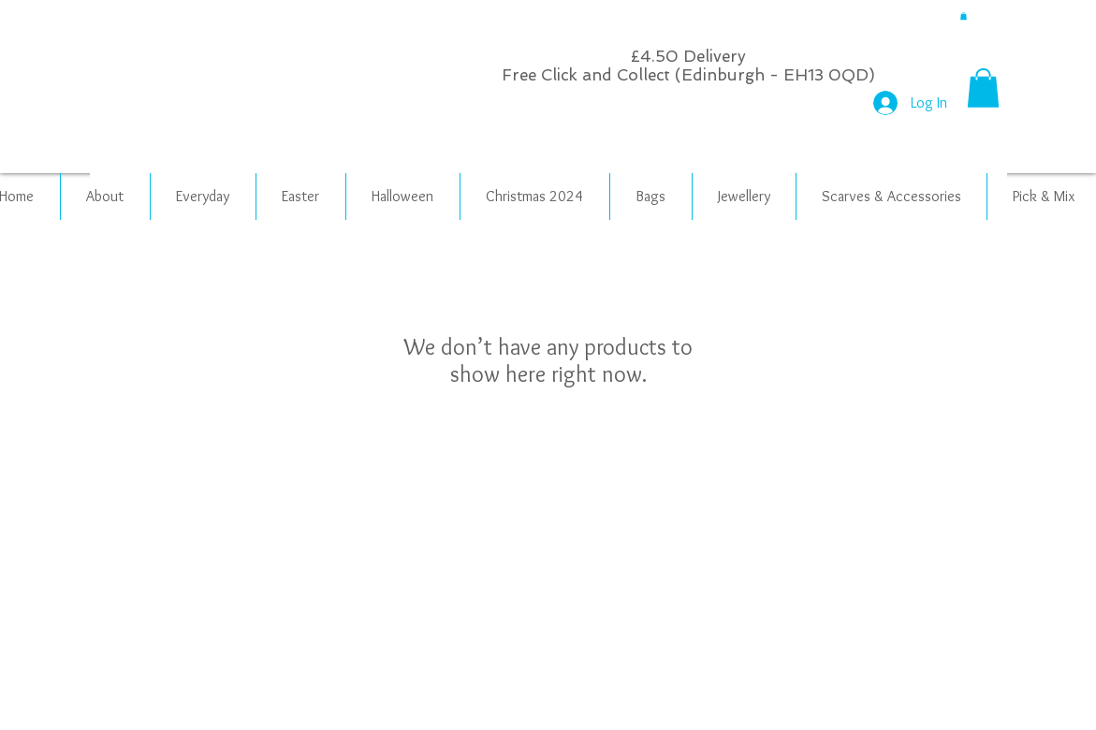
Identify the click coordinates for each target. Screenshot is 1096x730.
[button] (963, 16)
